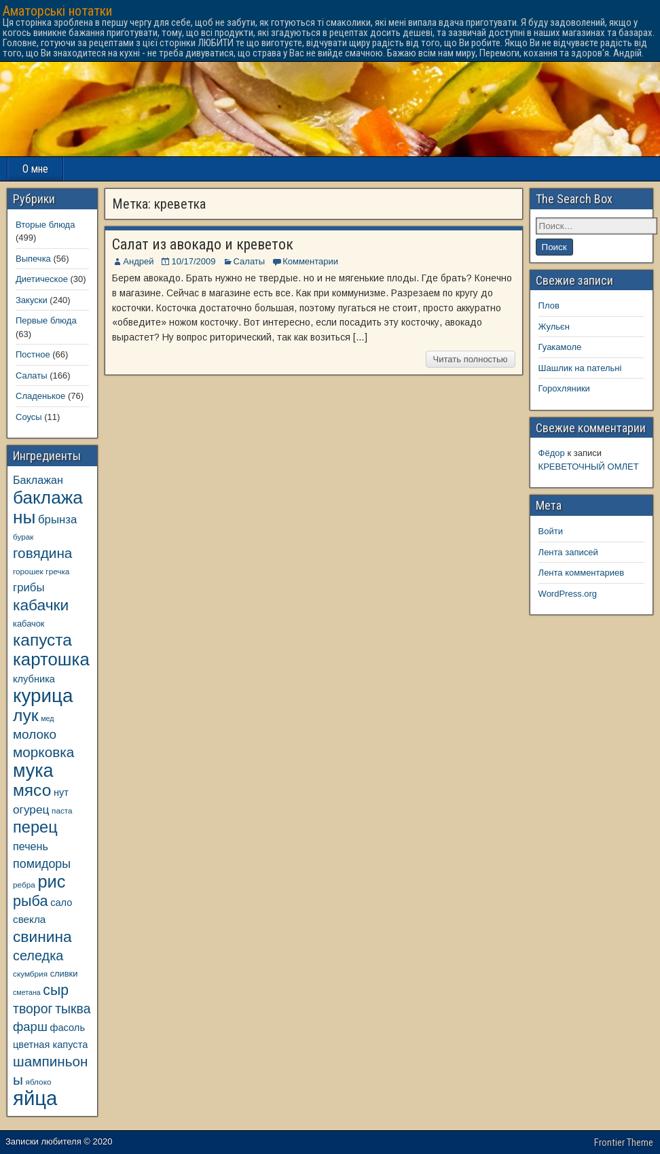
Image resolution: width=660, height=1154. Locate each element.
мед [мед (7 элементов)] (47, 718)
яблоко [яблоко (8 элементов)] (39, 1081)
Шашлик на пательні (580, 368)
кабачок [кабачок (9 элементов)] (28, 623)
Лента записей (568, 552)
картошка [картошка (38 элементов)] (51, 659)
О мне (35, 168)
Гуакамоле (560, 347)
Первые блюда (46, 320)
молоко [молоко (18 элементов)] (34, 734)
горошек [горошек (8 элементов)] (28, 571)
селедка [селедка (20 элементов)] (38, 955)
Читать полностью (470, 359)
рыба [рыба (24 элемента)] (30, 900)
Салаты (249, 261)
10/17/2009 (193, 261)
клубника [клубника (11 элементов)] (34, 679)
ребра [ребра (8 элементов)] (24, 884)
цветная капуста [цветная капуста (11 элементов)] (50, 1044)
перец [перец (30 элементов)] (35, 827)
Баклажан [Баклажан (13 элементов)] (38, 480)
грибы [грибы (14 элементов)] (29, 587)
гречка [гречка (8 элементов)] (57, 571)
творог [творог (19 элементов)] (33, 1008)
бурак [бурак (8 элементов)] (23, 536)
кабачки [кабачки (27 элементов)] (41, 605)
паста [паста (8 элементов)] (62, 810)
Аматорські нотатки (57, 11)
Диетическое (42, 279)
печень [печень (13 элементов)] (30, 846)
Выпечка (33, 258)
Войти (550, 531)
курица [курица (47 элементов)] (43, 695)
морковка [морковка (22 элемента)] (43, 752)
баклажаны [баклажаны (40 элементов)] (48, 507)
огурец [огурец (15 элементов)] (31, 809)
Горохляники (564, 388)
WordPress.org (567, 594)
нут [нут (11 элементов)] (61, 792)
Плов (549, 305)
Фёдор (551, 453)
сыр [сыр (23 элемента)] (56, 990)
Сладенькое (40, 396)
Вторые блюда (45, 225)
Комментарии (310, 261)
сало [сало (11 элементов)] (61, 902)
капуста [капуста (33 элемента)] (42, 640)
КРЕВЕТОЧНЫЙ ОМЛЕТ (588, 466)
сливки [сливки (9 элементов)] (64, 973)
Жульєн (554, 326)
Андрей (138, 261)
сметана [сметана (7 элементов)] (27, 992)
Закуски (32, 300)
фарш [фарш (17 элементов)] (30, 1026)
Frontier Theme (623, 1142)
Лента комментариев (581, 572)
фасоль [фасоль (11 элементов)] (67, 1027)
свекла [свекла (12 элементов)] (29, 919)
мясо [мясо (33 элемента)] (32, 790)
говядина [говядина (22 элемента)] (42, 553)
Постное (33, 354)
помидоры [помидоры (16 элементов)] (42, 864)
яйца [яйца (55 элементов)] (35, 1098)
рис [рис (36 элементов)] (51, 881)
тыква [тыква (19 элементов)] (72, 1008)
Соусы (29, 417)
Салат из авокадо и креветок (202, 244)
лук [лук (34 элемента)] (26, 715)
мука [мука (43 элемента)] (33, 770)
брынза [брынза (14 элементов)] (57, 519)
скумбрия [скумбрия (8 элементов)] (30, 973)
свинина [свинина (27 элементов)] (42, 936)
